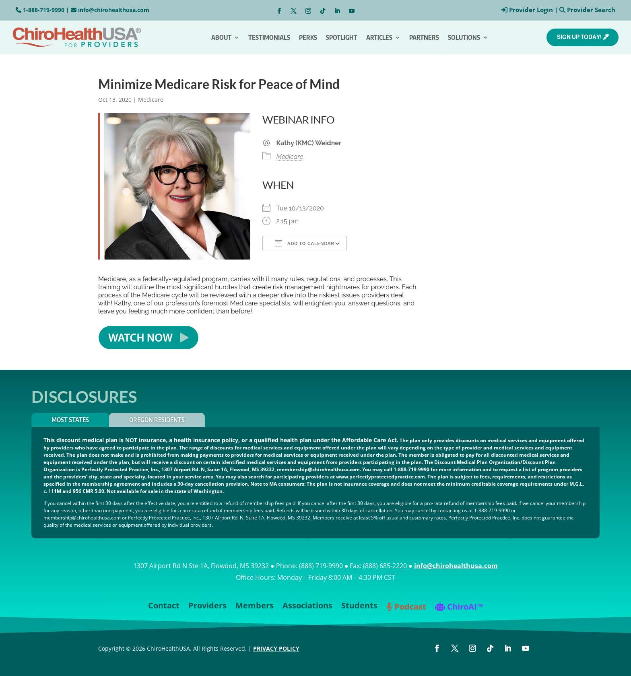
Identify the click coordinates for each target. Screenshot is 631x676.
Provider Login (531, 10)
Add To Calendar (304, 243)
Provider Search (591, 10)
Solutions (464, 37)
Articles (379, 37)
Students (359, 607)
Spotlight (341, 37)
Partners (424, 37)
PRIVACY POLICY (276, 648)
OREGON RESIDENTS (157, 420)
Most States (70, 420)
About (221, 37)
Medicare (150, 99)
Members (254, 607)
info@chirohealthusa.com (113, 10)
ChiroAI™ (459, 607)
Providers (207, 607)
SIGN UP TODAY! (579, 37)
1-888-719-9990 (43, 10)
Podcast (406, 607)
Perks (308, 37)
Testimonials (269, 37)
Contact (163, 607)
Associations (307, 607)
